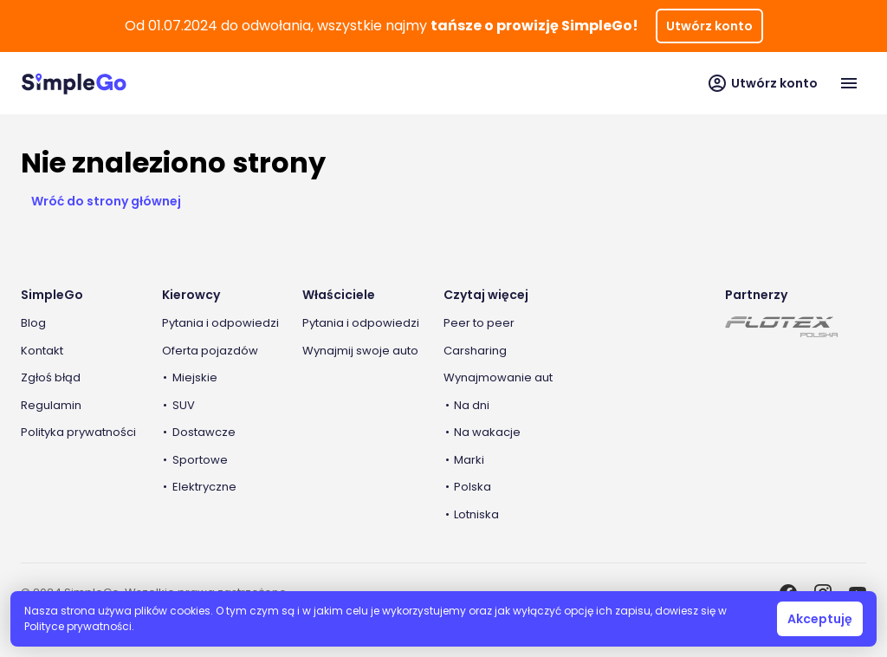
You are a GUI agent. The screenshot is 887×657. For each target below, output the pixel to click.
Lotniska (476, 514)
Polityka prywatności (78, 432)
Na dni (471, 405)
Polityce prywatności (78, 626)
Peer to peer (479, 323)
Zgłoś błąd (51, 377)
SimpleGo (52, 294)
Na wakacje (487, 432)
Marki (469, 460)
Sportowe (200, 460)
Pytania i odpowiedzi (220, 323)
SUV (183, 405)
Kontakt (42, 350)
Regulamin (51, 405)
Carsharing (475, 350)
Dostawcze (204, 432)
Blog (33, 323)
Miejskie (194, 377)
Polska (472, 486)
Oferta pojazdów (210, 350)
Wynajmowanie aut (498, 377)
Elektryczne (204, 486)
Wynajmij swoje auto (360, 350)
